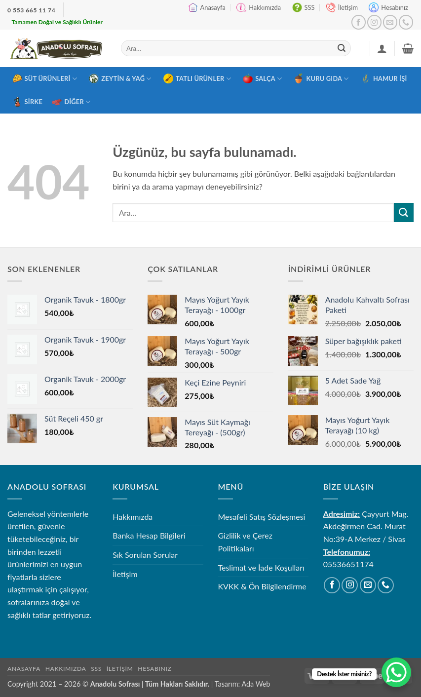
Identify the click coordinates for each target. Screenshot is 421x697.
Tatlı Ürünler (197, 78)
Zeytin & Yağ (120, 78)
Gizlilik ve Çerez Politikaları (245, 542)
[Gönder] (341, 48)
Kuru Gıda (321, 78)
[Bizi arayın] (406, 22)
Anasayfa (207, 7)
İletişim (342, 7)
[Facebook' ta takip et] (358, 22)
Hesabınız (388, 7)
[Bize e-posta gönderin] (390, 22)
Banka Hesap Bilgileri (149, 535)
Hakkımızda (258, 7)
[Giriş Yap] (382, 48)
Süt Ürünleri (44, 78)
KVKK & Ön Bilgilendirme (262, 586)
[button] (408, 48)
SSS (303, 7)
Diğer (71, 102)
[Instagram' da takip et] (374, 22)
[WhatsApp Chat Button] (396, 672)
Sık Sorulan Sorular (145, 554)
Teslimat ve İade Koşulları (261, 567)
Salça (262, 78)
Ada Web (255, 684)
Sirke (27, 102)
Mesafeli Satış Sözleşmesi (262, 516)
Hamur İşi (384, 78)
